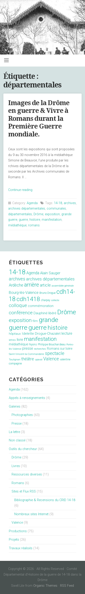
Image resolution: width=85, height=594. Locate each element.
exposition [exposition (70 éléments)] (20, 320)
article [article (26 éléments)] (45, 285)
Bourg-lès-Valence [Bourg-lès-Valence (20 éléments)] (24, 292)
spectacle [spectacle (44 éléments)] (54, 353)
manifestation (52, 220)
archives (70, 203)
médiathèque (17, 225)
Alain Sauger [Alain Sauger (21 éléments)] (50, 273)
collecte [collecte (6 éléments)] (55, 300)
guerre (23, 220)
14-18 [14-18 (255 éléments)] (17, 272)
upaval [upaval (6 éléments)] (38, 359)
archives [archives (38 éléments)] (17, 279)
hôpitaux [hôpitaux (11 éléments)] (15, 333)
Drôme (38, 214)
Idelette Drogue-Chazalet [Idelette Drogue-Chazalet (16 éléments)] (41, 334)
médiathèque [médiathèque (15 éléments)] (18, 344)
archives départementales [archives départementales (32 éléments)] (50, 279)
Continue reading (20, 190)
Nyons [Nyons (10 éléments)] (33, 344)
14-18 (58, 203)
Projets (14, 540)
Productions (18, 531)
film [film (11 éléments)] (35, 321)
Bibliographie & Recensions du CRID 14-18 (44, 500)
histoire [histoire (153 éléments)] (58, 327)
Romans (18, 483)
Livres (16, 466)
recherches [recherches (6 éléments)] (40, 348)
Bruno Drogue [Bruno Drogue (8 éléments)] (47, 293)
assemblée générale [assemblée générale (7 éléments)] (63, 285)
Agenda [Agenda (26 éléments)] (32, 273)
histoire (34, 220)
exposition (52, 214)
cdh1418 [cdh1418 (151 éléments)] (28, 298)
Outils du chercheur (23, 449)
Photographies (22, 415)
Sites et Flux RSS (24, 491)
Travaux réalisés (20, 548)
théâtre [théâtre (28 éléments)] (27, 358)
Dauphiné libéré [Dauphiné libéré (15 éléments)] (45, 313)
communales (56, 208)
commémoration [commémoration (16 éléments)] (40, 306)
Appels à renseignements (27, 398)
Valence (17, 523)
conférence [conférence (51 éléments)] (21, 312)
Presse (17, 424)
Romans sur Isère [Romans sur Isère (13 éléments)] (59, 348)
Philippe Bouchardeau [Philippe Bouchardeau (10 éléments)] (52, 344)
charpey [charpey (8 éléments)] (45, 300)
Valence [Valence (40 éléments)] (51, 358)
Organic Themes (45, 586)
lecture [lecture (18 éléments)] (66, 333)
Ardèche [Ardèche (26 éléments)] (16, 285)
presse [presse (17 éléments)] (27, 348)
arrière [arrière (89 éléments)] (31, 285)
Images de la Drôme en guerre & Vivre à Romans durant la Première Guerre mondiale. (38, 118)
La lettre (14, 432)
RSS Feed (67, 586)
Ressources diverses (27, 474)
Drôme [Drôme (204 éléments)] (66, 312)
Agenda (32, 203)
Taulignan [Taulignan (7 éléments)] (14, 359)
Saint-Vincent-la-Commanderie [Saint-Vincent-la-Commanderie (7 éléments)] (26, 354)
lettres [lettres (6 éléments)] (12, 340)
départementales (20, 214)
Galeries (14, 406)
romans (34, 225)
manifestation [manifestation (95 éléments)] (40, 339)
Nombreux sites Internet (31, 514)
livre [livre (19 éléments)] (20, 339)
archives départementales (26, 208)
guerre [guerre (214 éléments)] (37, 327)
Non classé (17, 440)
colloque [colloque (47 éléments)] (18, 305)
